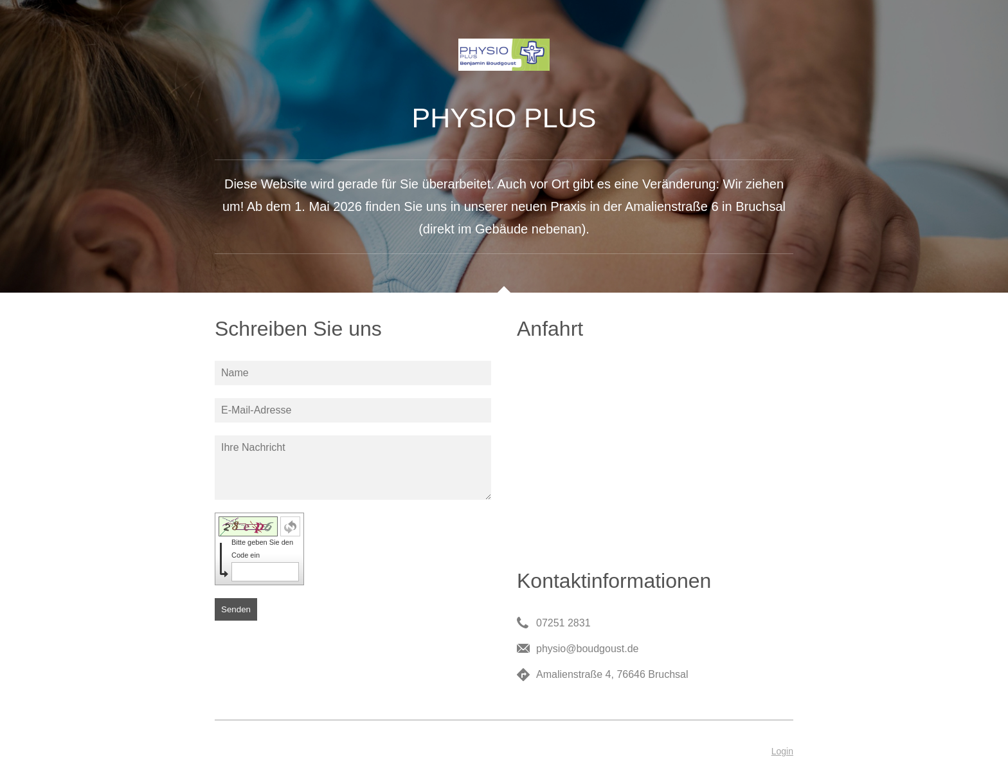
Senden (236, 609)
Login (782, 751)
